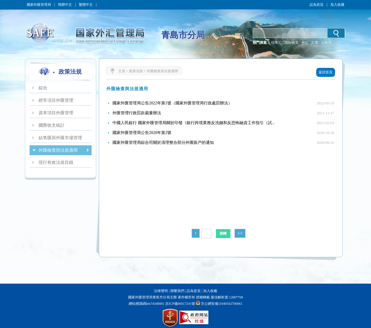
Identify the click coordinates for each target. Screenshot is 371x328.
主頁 (121, 71)
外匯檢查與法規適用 (162, 71)
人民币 (326, 43)
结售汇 (276, 43)
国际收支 (292, 43)
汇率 (314, 43)
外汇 (304, 43)
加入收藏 (337, 5)
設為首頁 (316, 5)
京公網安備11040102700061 (222, 304)
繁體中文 (86, 5)
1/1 (240, 233)
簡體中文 (65, 5)
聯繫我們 (177, 291)
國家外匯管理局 (39, 5)
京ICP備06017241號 (179, 304)
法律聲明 (161, 291)
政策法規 (136, 71)
